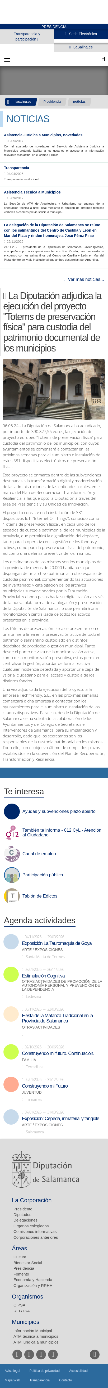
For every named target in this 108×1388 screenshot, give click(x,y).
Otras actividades (41, 1027)
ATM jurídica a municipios (36, 1342)
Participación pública (42, 875)
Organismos (27, 1296)
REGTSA (21, 1311)
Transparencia (16, 168)
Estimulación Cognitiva (43, 976)
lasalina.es (23, 101)
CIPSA (19, 1305)
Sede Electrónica (82, 34)
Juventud (32, 1092)
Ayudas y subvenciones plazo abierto (59, 811)
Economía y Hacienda (32, 1279)
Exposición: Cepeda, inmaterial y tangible (60, 1118)
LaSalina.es (82, 47)
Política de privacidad (45, 1371)
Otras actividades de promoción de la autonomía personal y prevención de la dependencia (62, 986)
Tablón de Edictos (39, 896)
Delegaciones (25, 1220)
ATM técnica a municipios (35, 1336)
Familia (29, 1060)
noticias (79, 101)
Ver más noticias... (86, 279)
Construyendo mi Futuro (45, 1086)
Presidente (22, 1209)
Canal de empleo (39, 853)
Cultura (19, 1257)
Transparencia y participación (27, 36)
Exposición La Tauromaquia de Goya (57, 943)
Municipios (25, 1322)
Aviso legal (12, 1371)
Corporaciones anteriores (35, 1237)
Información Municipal (32, 1330)
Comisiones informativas (35, 1231)
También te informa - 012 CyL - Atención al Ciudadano (61, 832)
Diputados (22, 1214)
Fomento (21, 1274)
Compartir (6, 773)
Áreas (19, 1248)
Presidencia (52, 101)
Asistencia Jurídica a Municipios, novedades (43, 135)
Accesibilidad (78, 1371)
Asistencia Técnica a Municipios (32, 192)
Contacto (65, 1380)
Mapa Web (12, 1380)
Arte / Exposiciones (42, 950)
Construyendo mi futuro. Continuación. (58, 1053)
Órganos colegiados (31, 1226)
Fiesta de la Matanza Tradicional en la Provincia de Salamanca (57, 1018)
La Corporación (31, 1200)
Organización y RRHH (33, 1285)
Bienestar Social (27, 1262)
